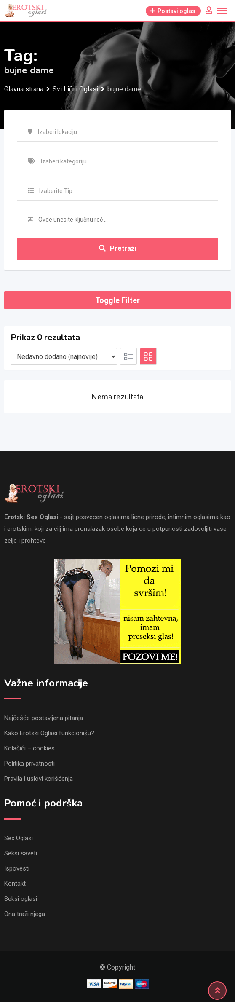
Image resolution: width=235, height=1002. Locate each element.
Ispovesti (16, 868)
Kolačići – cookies (29, 748)
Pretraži (117, 248)
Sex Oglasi (18, 838)
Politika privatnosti (29, 763)
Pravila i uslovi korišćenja (38, 778)
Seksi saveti (20, 853)
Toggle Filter (117, 300)
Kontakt (15, 883)
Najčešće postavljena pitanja (43, 718)
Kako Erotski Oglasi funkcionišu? (49, 733)
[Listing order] (64, 356)
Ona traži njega (24, 914)
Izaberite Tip (55, 191)
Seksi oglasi (20, 899)
